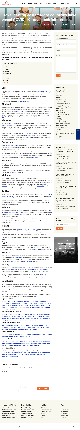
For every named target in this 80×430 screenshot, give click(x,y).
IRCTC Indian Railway (61, 114)
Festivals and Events (61, 103)
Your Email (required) (66, 46)
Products (58, 118)
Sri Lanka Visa (45, 303)
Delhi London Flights (20, 352)
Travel (57, 120)
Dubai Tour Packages (7, 314)
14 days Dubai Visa (17, 301)
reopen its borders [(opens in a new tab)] (7, 125)
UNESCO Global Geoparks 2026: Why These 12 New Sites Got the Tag (65, 200)
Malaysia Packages (46, 410)
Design (58, 97)
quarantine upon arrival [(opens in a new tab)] (43, 91)
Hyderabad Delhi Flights (8, 345)
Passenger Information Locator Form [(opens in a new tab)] (36, 269)
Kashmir (43, 413)
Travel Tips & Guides (64, 3)
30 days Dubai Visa (29, 301)
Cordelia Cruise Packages (30, 320)
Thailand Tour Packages (35, 314)
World (57, 137)
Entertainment (59, 99)
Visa (35, 3)
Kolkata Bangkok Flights (12, 356)
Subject (66, 51)
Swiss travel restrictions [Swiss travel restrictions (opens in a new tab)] (12, 145)
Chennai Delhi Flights (21, 342)
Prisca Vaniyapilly (12, 25)
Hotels (41, 3)
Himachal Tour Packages (14, 327)
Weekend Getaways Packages (22, 336)
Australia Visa (31, 305)
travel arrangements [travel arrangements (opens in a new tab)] (27, 261)
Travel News (34, 25)
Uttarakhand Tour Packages (9, 329)
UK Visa (7, 305)
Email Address (24, 387)
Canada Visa (22, 305)
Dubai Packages (45, 408)
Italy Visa (7, 307)
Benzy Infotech (74, 426)
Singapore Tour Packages (21, 314)
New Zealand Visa (40, 305)
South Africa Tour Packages (9, 318)
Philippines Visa (26, 307)
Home (23, 3)
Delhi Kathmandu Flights (34, 352)
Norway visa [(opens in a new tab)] (12, 261)
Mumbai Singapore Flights (29, 354)
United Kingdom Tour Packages (41, 316)
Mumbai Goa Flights (34, 345)
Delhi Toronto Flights (31, 351)
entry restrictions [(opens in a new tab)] (18, 111)
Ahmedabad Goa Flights (29, 343)
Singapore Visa (19, 303)
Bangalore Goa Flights (22, 345)
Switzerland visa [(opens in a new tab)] (8, 155)
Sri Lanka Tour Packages (14, 316)
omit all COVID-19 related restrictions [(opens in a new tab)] (28, 229)
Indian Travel (59, 112)
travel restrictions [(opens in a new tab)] (17, 257)
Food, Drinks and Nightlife (63, 107)
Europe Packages (46, 411)
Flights (30, 3)
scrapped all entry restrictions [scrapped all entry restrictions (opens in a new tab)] (26, 164)
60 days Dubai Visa (40, 301)
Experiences (59, 101)
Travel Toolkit (6, 26)
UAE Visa (11, 303)
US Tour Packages (27, 316)
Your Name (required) (66, 40)
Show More (6, 82)
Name (3, 387)
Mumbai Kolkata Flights (43, 343)
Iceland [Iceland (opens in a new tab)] (4, 237)
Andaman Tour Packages (29, 327)
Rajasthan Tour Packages (43, 327)
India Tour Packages (7, 325)
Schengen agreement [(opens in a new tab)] (35, 157)
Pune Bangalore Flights (8, 342)
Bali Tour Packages (36, 318)
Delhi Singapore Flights (8, 352)
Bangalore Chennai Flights (35, 342)
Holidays (48, 3)
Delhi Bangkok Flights (19, 351)
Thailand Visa (36, 303)
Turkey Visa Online (16, 307)
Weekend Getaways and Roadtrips (65, 133)
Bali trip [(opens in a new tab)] (22, 101)
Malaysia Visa (28, 303)
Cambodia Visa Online (38, 307)
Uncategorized (60, 127)
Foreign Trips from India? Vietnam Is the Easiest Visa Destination (65, 150)
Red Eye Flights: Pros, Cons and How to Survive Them (65, 175)
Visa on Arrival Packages (34, 334)
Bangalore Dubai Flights (8, 415)
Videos (58, 129)
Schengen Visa (14, 305)
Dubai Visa (64, 408)
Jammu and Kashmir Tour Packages (27, 329)
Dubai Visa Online (6, 301)
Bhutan (43, 415)
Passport (58, 116)
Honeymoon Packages (8, 334)
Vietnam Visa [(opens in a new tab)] (40, 186)
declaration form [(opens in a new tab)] (34, 249)
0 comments (70, 252)
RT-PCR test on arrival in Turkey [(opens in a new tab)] (16, 269)
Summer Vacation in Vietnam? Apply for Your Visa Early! (66, 162)
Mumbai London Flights (8, 411)
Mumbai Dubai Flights (44, 351)
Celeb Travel (59, 92)
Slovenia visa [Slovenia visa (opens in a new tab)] (15, 172)
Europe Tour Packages (24, 318)
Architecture (59, 90)
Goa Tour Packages (19, 325)
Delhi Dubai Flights (7, 351)
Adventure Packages (20, 334)
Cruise (55, 3)
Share (56, 24)
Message (4, 371)
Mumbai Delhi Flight (26, 408)
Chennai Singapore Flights (13, 354)
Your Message (66, 64)
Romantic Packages (7, 336)
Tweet (47, 24)
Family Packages (46, 334)
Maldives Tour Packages (15, 320)
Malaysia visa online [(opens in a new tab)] (29, 135)
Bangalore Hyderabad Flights (14, 343)
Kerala (42, 417)
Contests (58, 94)
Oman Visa (12, 309)
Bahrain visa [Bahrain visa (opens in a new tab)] (32, 221)
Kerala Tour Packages (31, 325)
